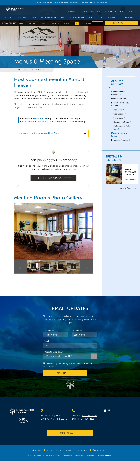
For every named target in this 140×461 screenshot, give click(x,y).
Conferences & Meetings (118, 93)
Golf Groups (118, 114)
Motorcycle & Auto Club (121, 127)
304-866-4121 (87, 418)
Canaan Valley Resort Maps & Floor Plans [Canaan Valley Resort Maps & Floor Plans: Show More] (39, 133)
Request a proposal (50, 177)
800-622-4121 (89, 415)
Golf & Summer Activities (82, 18)
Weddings (130, 18)
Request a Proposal (119, 140)
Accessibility (79, 455)
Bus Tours (117, 110)
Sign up (61, 373)
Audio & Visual (40, 118)
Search (72, 12)
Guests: (67, 23)
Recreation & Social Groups (120, 104)
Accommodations (27, 18)
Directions (96, 12)
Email (46, 341)
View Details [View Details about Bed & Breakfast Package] (130, 179)
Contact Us (110, 12)
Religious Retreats (121, 122)
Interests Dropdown (53, 352)
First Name (48, 330)
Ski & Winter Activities (52, 18)
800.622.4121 (126, 12)
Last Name (77, 330)
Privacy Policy (67, 455)
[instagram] (109, 411)
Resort (9, 18)
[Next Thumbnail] (86, 267)
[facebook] (105, 411)
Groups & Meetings (110, 18)
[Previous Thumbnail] (20, 267)
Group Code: (86, 23)
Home (16, 70)
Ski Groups (118, 118)
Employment (91, 455)
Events (84, 12)
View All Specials (128, 188)
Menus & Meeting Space (119, 134)
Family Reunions (118, 99)
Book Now (117, 23)
